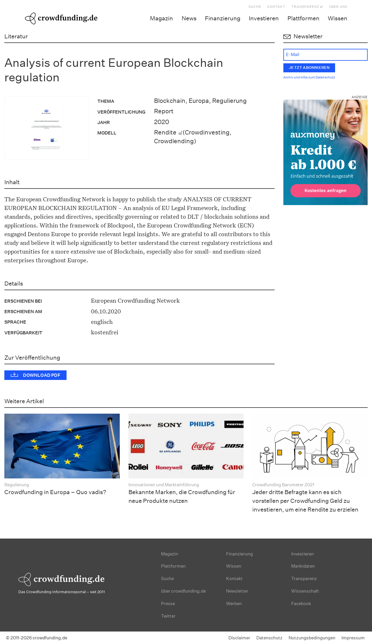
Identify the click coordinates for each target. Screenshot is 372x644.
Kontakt (276, 7)
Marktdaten (303, 566)
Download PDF (41, 375)
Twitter (168, 616)
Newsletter (237, 591)
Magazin (161, 18)
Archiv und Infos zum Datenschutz (309, 77)
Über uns (338, 7)
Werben (234, 603)
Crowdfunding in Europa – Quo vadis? (55, 492)
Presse (168, 603)
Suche (254, 7)
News (189, 18)
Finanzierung (222, 18)
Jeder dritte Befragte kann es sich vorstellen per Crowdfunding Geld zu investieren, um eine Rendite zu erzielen (305, 501)
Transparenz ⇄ (307, 7)
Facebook (301, 603)
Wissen (337, 18)
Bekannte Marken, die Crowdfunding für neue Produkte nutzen (181, 496)
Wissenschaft (305, 591)
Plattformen (303, 18)
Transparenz (304, 578)
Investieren (264, 18)
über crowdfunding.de (183, 591)
